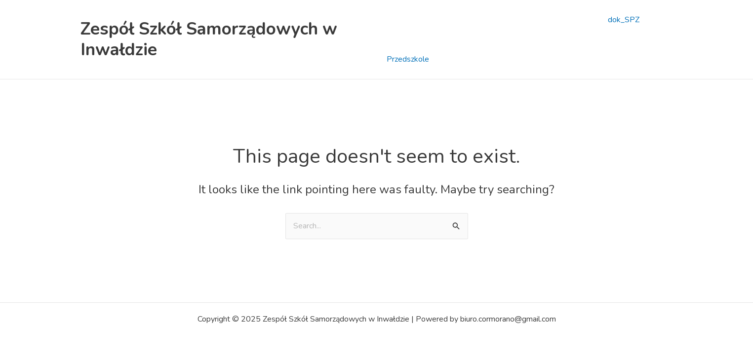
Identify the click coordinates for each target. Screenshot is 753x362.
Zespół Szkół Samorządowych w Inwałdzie (208, 39)
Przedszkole (408, 59)
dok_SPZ (623, 19)
